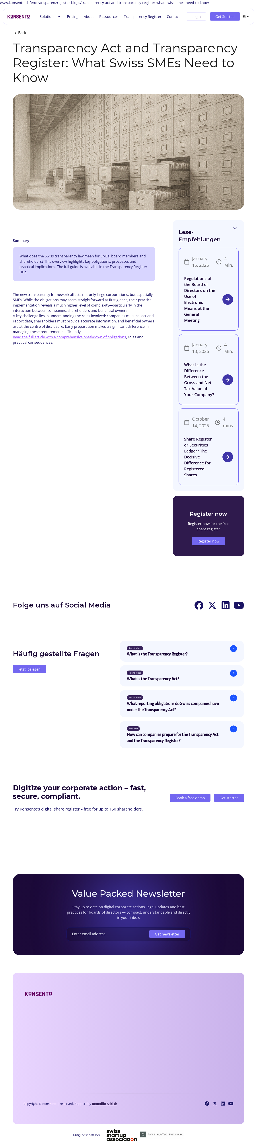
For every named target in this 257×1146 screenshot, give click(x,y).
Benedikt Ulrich (104, 1104)
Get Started (225, 16)
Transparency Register (143, 16)
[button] (50, 17)
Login (196, 16)
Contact (173, 16)
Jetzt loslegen (29, 669)
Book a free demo (190, 799)
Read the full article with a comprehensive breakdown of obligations (69, 337)
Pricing (72, 16)
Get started (229, 799)
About (89, 16)
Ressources (109, 16)
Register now (208, 541)
